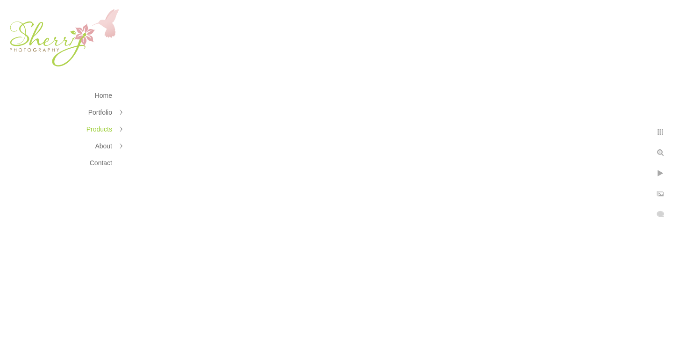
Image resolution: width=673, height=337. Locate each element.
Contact (101, 163)
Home (103, 95)
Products (99, 129)
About (103, 146)
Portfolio (100, 112)
